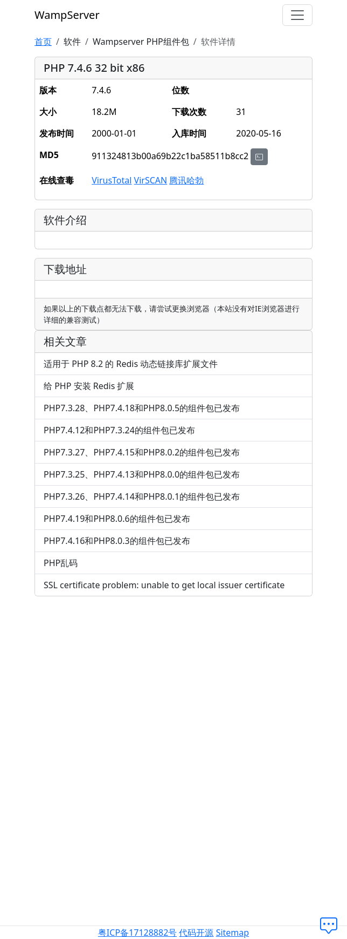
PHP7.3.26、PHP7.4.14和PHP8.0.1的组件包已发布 (142, 496)
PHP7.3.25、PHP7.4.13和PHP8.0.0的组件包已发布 (142, 474)
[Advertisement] (173, 680)
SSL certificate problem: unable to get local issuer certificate (164, 585)
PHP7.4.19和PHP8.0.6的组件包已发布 (117, 519)
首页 (43, 41)
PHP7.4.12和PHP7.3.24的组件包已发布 (119, 430)
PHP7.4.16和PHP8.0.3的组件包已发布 (117, 541)
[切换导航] (297, 15)
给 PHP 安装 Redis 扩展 (89, 386)
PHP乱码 (61, 563)
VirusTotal (111, 180)
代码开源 (196, 932)
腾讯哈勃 (186, 180)
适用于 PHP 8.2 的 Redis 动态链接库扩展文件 (131, 364)
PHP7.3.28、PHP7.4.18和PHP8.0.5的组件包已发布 (142, 408)
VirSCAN (151, 180)
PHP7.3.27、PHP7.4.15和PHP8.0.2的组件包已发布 (142, 452)
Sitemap (232, 932)
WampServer (67, 15)
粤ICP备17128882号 (137, 932)
